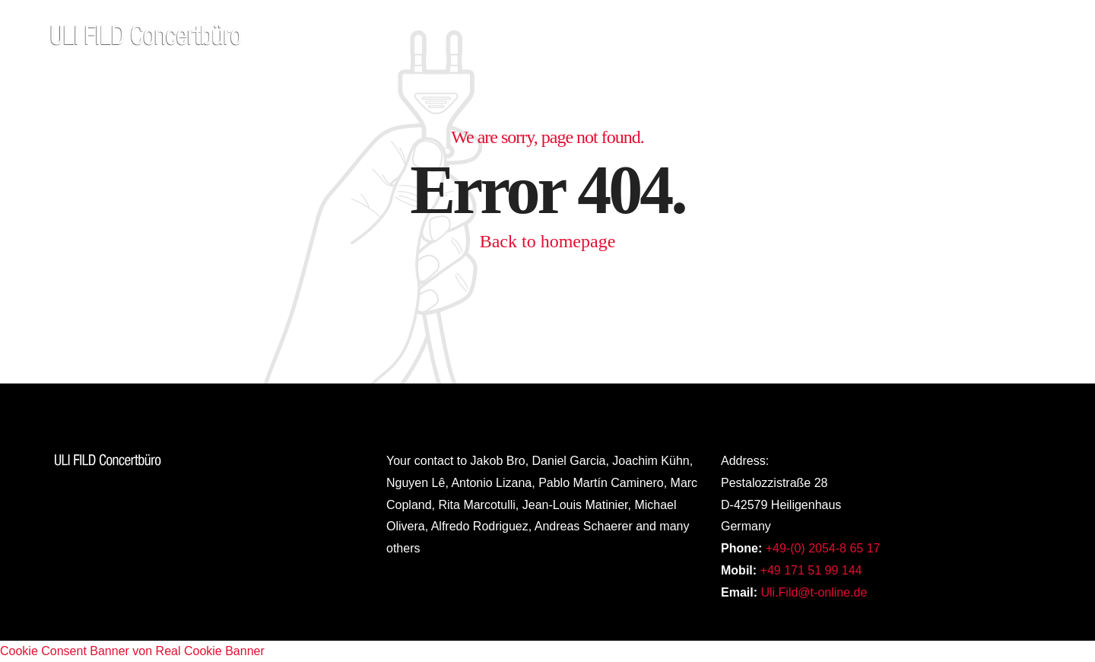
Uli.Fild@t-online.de (813, 592)
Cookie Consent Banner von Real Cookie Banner (132, 650)
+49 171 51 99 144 (811, 570)
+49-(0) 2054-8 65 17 (823, 548)
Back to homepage (548, 241)
